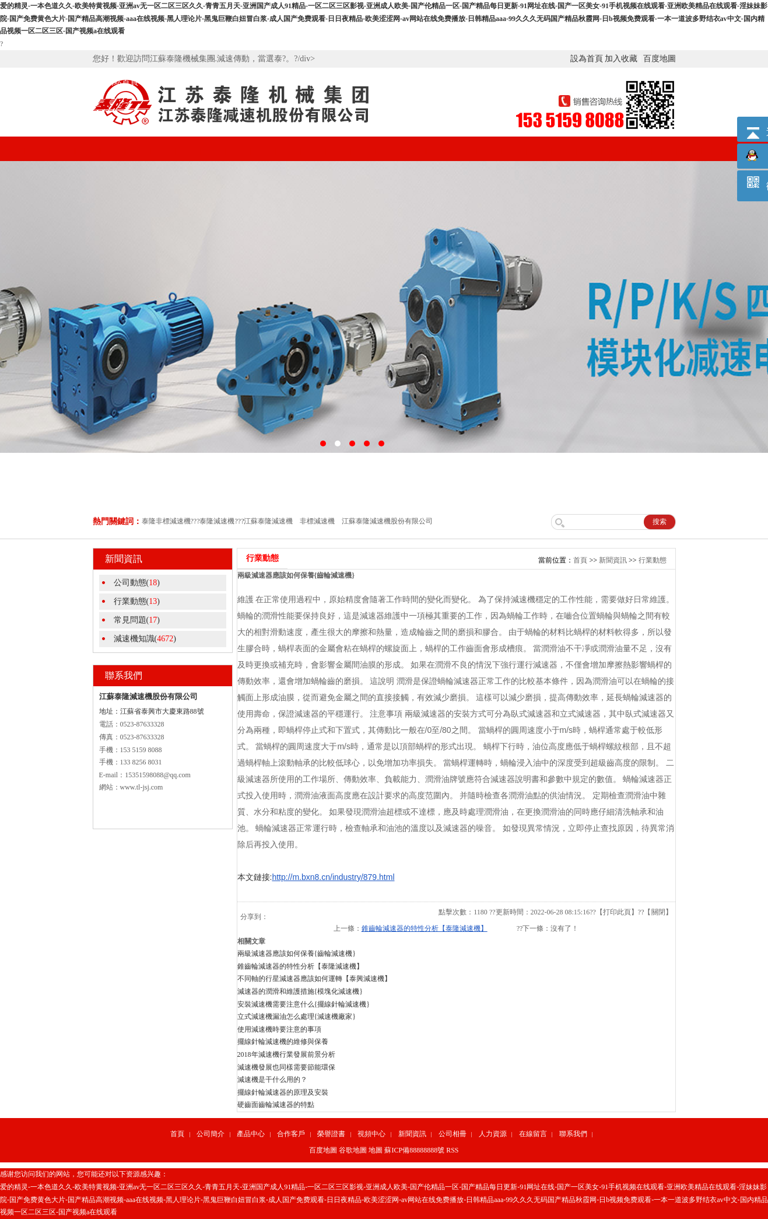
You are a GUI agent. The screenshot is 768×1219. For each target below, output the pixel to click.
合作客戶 (279, 82)
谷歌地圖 (353, 1150)
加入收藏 (621, 58)
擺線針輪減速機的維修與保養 (282, 1042)
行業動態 (653, 560)
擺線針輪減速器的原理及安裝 (282, 1092)
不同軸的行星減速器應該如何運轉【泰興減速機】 (314, 978)
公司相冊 (489, 82)
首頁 (580, 560)
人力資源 (493, 1134)
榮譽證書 (331, 82)
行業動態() (137, 601)
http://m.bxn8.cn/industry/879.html (333, 877)
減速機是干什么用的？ (272, 1079)
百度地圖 (659, 58)
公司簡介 (174, 82)
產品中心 (227, 82)
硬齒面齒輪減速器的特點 (275, 1105)
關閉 (658, 912)
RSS (452, 1150)
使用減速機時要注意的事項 (279, 1029)
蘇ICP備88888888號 (414, 1150)
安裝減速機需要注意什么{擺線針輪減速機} (303, 1004)
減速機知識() (145, 638)
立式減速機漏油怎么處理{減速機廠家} (296, 1016)
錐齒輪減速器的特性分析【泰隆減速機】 (425, 928)
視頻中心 (384, 82)
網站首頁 (122, 82)
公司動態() (137, 582)
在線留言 (533, 1134)
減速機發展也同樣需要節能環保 (286, 1067)
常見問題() (137, 620)
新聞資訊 (436, 82)
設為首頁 (586, 58)
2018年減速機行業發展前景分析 (286, 1054)
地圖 (376, 1150)
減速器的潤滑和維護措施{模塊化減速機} (300, 991)
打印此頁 (617, 912)
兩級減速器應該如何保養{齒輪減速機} (296, 953)
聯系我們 (573, 1134)
